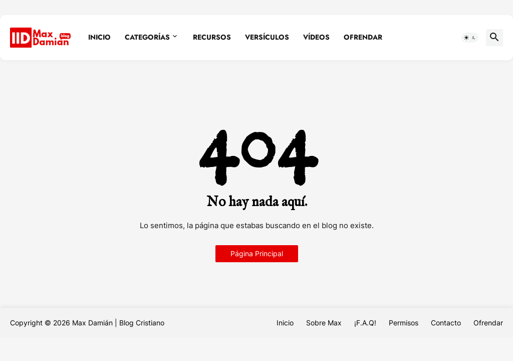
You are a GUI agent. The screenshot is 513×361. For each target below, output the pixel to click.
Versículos (267, 37)
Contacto (446, 322)
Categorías (147, 37)
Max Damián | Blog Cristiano (118, 322)
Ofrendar (363, 37)
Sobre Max (324, 322)
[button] (469, 38)
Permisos (403, 322)
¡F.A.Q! (365, 322)
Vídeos (316, 37)
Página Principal (256, 253)
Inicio (99, 37)
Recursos (212, 37)
